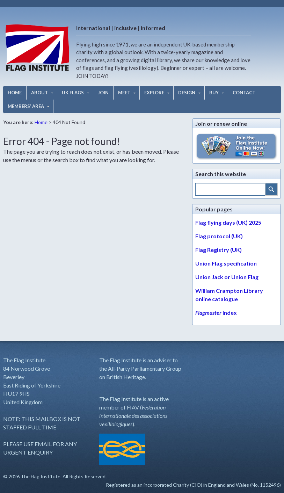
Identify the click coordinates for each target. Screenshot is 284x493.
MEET (124, 92)
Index (216, 312)
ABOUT (39, 92)
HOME (15, 92)
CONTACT (244, 92)
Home (41, 122)
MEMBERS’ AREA (26, 106)
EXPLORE (154, 92)
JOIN (103, 92)
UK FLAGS (73, 92)
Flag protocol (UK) (219, 236)
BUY (214, 92)
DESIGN (186, 92)
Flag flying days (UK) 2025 (228, 222)
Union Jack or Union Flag (226, 277)
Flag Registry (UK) (218, 249)
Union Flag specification (226, 263)
